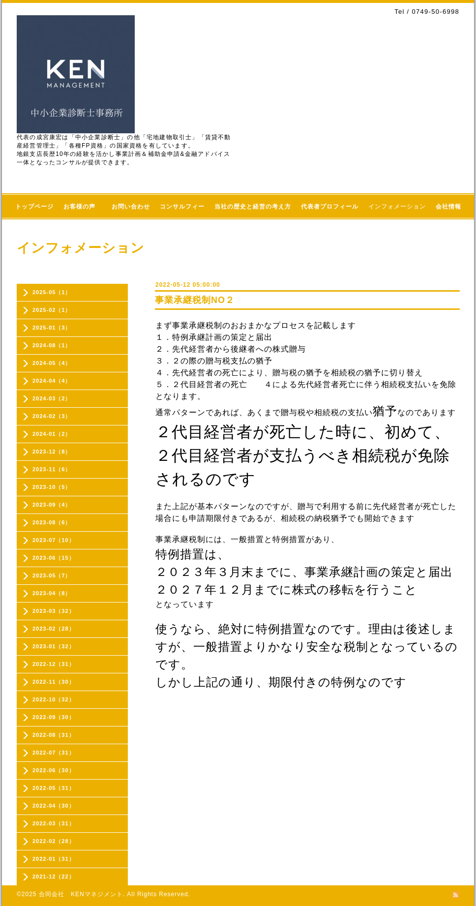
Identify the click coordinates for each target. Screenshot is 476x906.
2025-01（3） (51, 328)
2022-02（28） (53, 841)
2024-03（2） (51, 398)
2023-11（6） (51, 469)
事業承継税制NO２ (195, 300)
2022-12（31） (53, 664)
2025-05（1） (51, 292)
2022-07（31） (53, 752)
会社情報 (448, 206)
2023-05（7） (51, 575)
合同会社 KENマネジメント (81, 894)
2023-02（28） (53, 629)
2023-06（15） (53, 558)
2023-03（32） (53, 611)
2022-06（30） (53, 770)
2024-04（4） (51, 381)
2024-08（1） (51, 345)
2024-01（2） (51, 434)
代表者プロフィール (329, 206)
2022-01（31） (53, 859)
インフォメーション (397, 206)
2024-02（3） (51, 416)
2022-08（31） (53, 735)
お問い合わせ (131, 206)
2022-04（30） (53, 806)
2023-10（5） (51, 487)
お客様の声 (82, 206)
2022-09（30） (53, 717)
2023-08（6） (51, 522)
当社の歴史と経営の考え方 (252, 206)
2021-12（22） (53, 876)
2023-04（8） (51, 593)
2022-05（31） (53, 788)
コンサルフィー (182, 206)
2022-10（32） (53, 699)
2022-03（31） (53, 823)
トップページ (34, 206)
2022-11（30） (53, 682)
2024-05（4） (51, 363)
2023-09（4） (51, 505)
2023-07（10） (53, 540)
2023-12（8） (51, 451)
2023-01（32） (53, 646)
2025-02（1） (51, 310)
